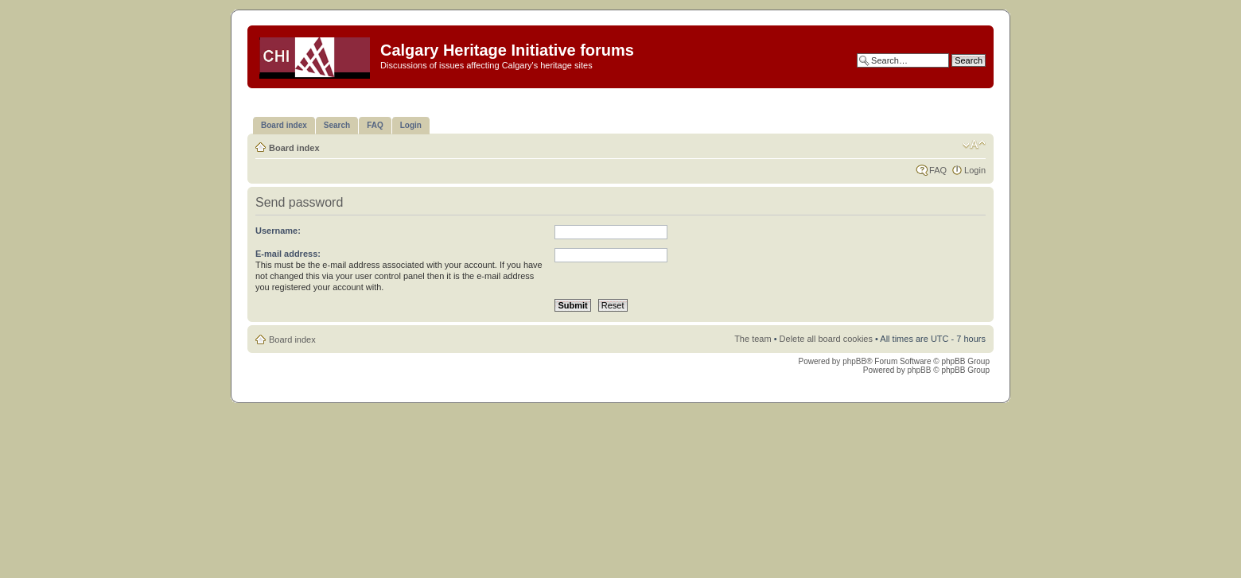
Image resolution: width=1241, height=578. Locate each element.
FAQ (938, 170)
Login (975, 170)
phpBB (854, 361)
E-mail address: (288, 253)
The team (752, 338)
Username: (278, 230)
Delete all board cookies (826, 338)
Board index (294, 148)
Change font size (974, 145)
